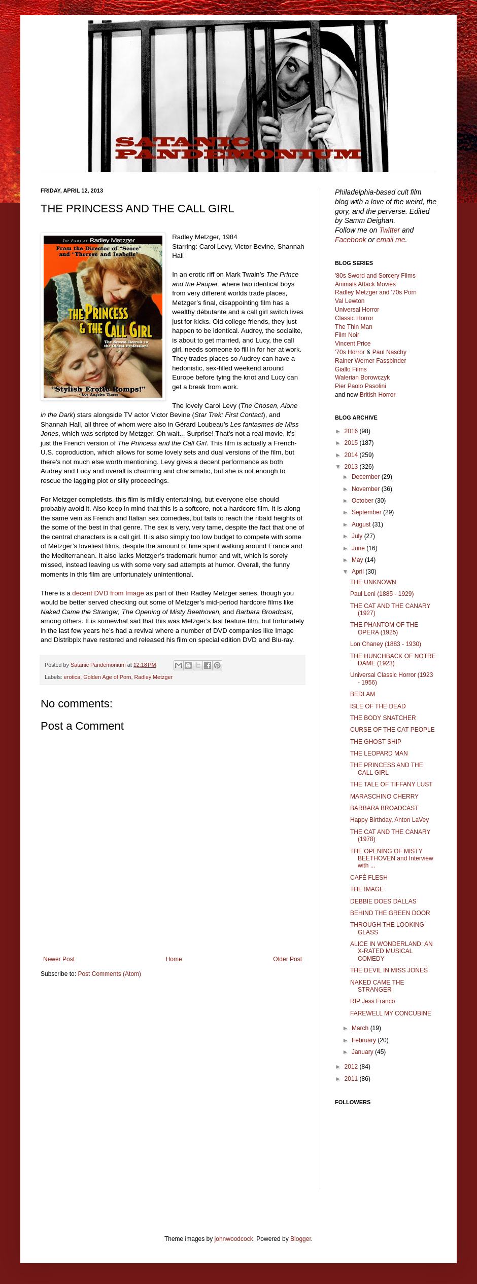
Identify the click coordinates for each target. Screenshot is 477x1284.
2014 (352, 455)
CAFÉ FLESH (369, 877)
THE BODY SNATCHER (383, 718)
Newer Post (59, 959)
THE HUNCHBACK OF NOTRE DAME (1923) (393, 660)
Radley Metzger (153, 677)
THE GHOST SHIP (375, 741)
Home (174, 959)
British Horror (378, 394)
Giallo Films (351, 369)
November (367, 489)
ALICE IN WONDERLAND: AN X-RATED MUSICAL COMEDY (391, 951)
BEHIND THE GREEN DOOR (390, 913)
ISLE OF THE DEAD (378, 706)
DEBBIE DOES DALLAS (383, 901)
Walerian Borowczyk (362, 377)
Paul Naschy (389, 352)
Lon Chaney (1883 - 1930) (385, 644)
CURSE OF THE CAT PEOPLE (392, 729)
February (365, 1040)
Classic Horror (354, 318)
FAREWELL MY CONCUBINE (390, 1013)
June (359, 548)
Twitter (389, 230)
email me (391, 240)
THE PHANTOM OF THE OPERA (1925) (384, 628)
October (363, 500)
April (358, 571)
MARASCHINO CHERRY (384, 796)
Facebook (350, 240)
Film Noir (347, 334)
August (362, 524)
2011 (352, 1078)
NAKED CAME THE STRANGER (377, 986)
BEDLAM (362, 694)
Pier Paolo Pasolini (360, 386)
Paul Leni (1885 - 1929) (382, 593)
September (367, 512)
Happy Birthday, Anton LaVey (389, 819)
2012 (352, 1066)
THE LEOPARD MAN (379, 753)
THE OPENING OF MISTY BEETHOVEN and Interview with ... (391, 859)
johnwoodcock (234, 1238)
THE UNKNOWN (373, 582)
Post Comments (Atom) (109, 973)
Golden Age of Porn (107, 677)
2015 (352, 442)
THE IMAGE (367, 889)
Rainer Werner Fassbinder (370, 360)
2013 (352, 466)
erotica (72, 677)
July (358, 536)
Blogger (300, 1238)
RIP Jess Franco (372, 1001)
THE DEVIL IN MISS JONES (389, 970)
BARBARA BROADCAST (384, 808)
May (358, 559)
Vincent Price (352, 343)
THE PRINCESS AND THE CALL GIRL (386, 769)
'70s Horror (350, 352)
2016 (352, 431)
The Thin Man (353, 326)
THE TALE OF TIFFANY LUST (391, 784)
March (361, 1028)
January (363, 1051)
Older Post (287, 959)
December (367, 476)
